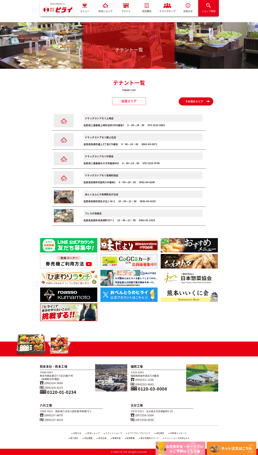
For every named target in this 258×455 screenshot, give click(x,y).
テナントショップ (113, 433)
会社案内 (146, 8)
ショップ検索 (209, 8)
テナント (126, 8)
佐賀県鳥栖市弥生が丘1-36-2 (99, 201)
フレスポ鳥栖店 (93, 213)
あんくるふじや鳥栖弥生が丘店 (101, 194)
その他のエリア (197, 101)
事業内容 (116, 438)
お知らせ (188, 8)
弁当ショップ (105, 8)
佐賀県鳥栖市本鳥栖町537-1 (99, 220)
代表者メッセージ (177, 433)
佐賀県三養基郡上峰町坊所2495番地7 (104, 125)
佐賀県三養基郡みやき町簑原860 (101, 163)
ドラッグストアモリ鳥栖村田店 (101, 175)
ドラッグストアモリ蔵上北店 (100, 137)
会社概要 (87, 438)
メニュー (84, 8)
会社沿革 (101, 438)
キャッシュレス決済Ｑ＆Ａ (176, 438)
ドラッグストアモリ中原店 (99, 156)
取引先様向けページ (149, 438)
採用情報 (130, 438)
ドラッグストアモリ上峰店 (99, 118)
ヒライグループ (167, 8)
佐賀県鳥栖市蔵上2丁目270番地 (101, 144)
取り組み (73, 438)
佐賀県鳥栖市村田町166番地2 (99, 182)
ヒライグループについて (138, 433)
